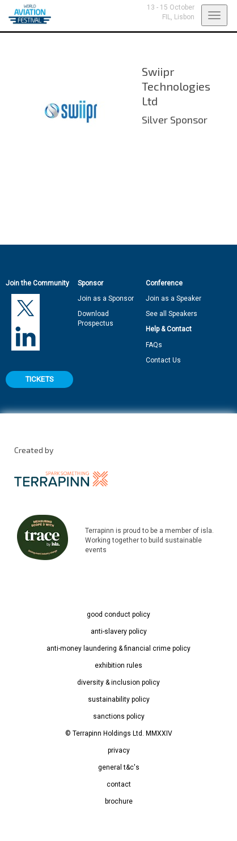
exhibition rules (118, 665)
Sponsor (90, 283)
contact (119, 784)
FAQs (154, 345)
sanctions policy (119, 716)
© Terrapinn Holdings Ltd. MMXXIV (118, 733)
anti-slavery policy (119, 631)
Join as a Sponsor (106, 298)
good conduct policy (118, 614)
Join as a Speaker (173, 298)
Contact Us (163, 360)
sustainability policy (119, 699)
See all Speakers (171, 314)
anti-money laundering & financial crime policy (118, 648)
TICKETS (39, 379)
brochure (119, 801)
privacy (119, 750)
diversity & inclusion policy (118, 682)
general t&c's (118, 767)
